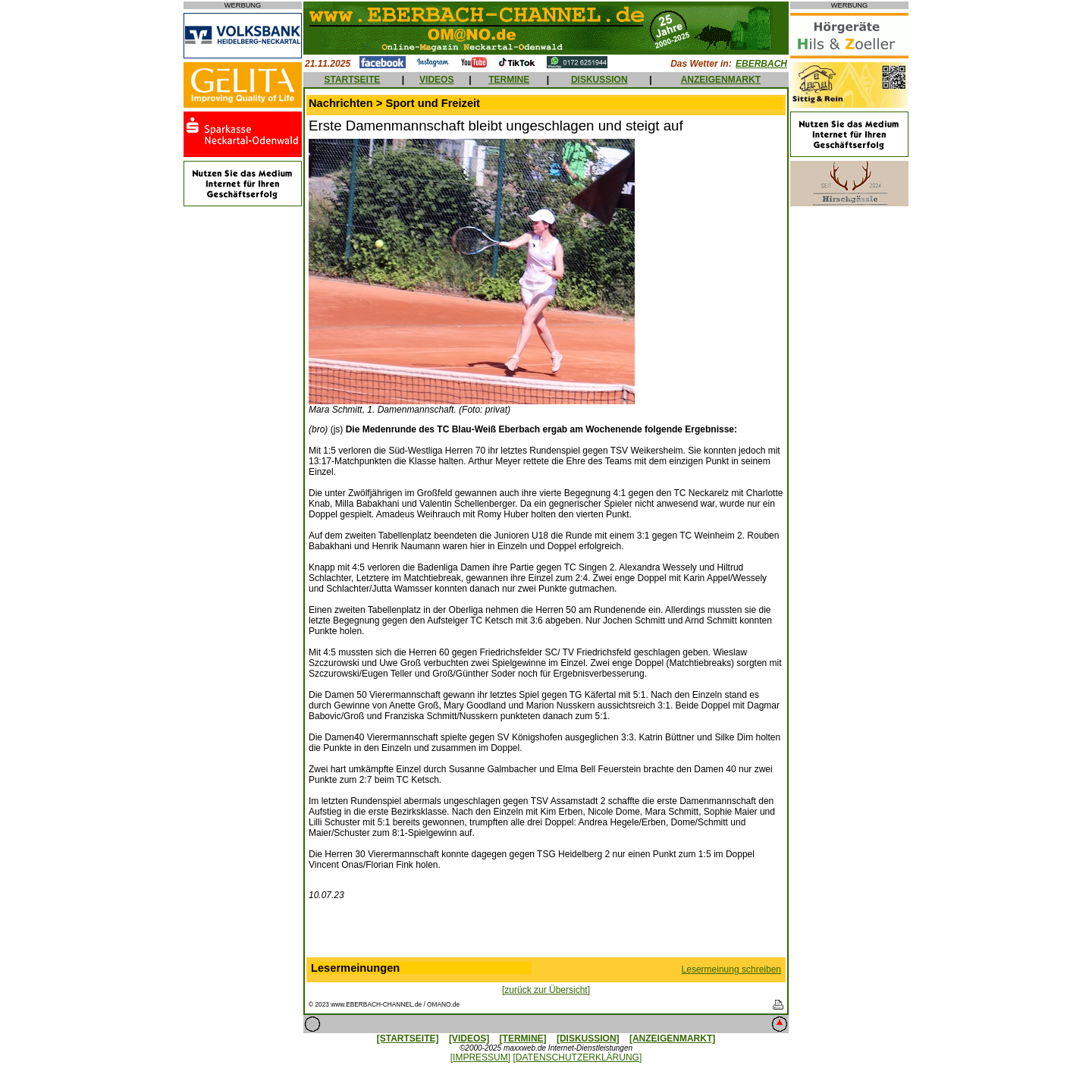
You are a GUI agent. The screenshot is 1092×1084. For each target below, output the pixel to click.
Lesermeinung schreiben (731, 969)
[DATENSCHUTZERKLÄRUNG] (577, 1057)
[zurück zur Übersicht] (546, 990)
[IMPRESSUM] (480, 1057)
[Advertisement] (546, 932)
